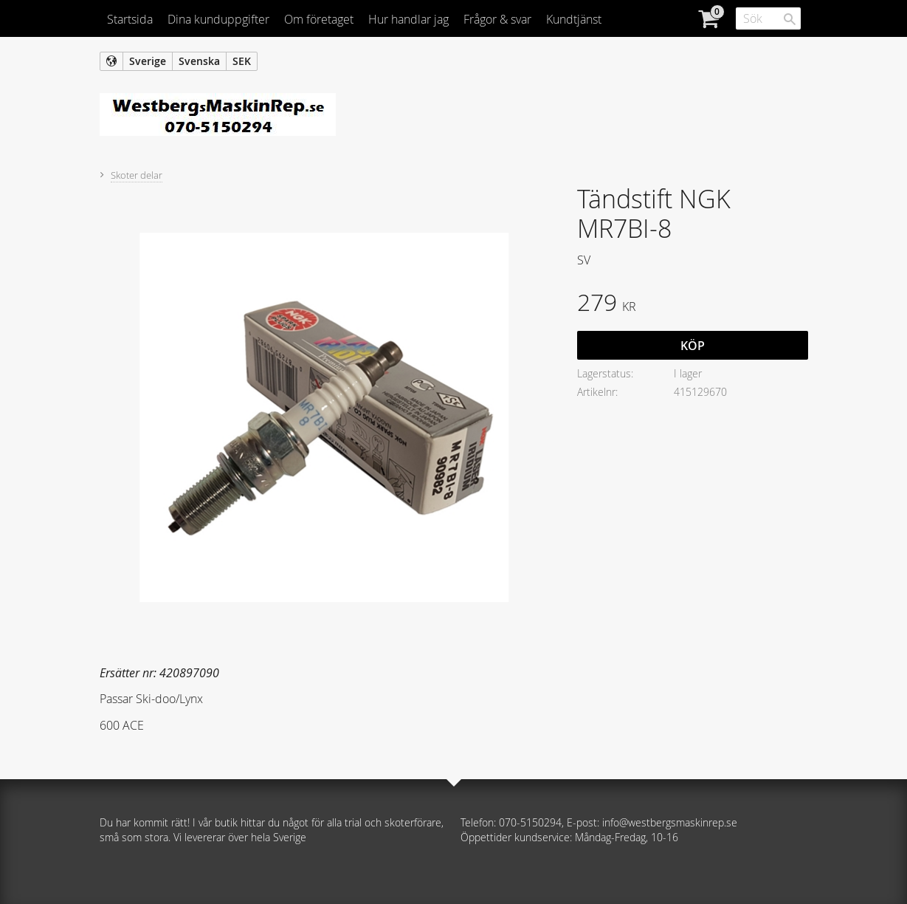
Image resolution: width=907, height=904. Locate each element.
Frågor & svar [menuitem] (497, 19)
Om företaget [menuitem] (319, 19)
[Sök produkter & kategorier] (768, 18)
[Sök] (790, 19)
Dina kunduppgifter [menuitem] (218, 19)
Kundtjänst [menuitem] (573, 19)
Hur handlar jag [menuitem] (408, 19)
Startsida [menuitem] (130, 19)
